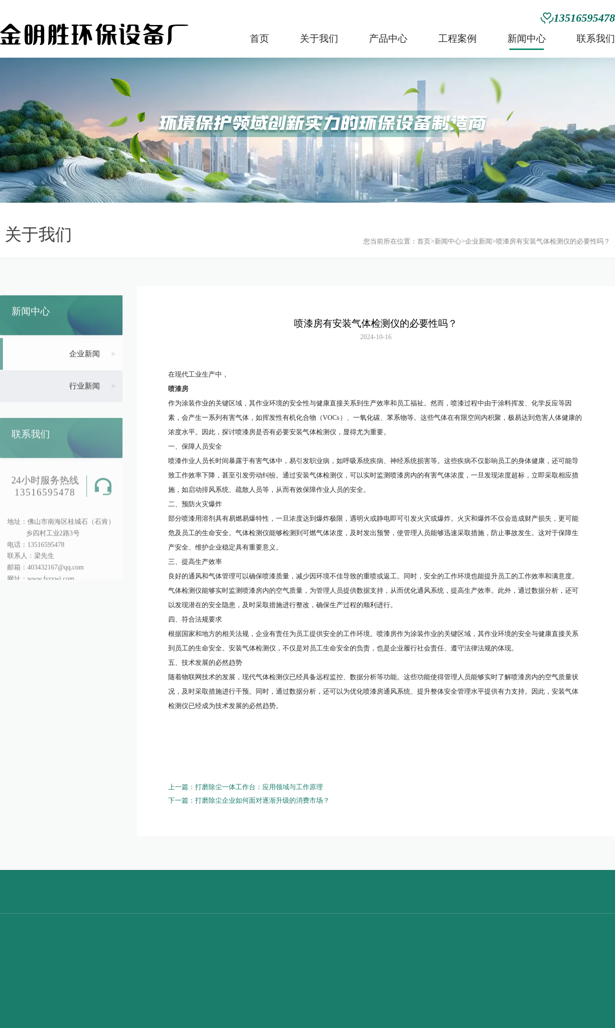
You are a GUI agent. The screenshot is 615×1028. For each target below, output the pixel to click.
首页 (259, 38)
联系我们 (596, 38)
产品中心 (388, 38)
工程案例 (457, 38)
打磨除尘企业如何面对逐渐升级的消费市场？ (262, 800)
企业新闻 (471, 241)
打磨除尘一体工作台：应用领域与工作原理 (259, 787)
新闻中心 (526, 38)
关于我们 (319, 38)
